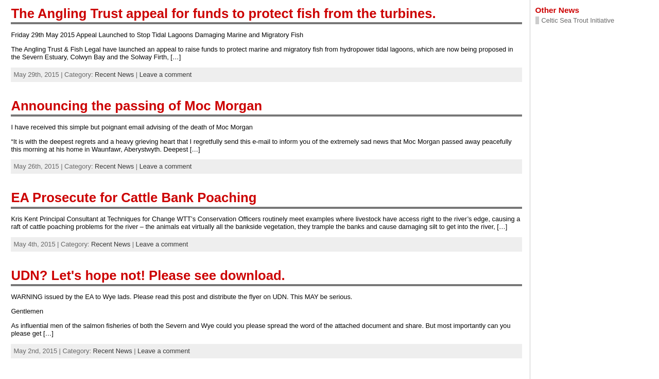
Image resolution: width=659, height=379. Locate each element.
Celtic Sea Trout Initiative (578, 20)
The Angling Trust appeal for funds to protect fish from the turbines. (223, 13)
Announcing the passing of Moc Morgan (136, 105)
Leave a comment (166, 74)
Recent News (114, 74)
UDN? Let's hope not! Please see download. (148, 275)
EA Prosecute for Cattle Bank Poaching (133, 197)
